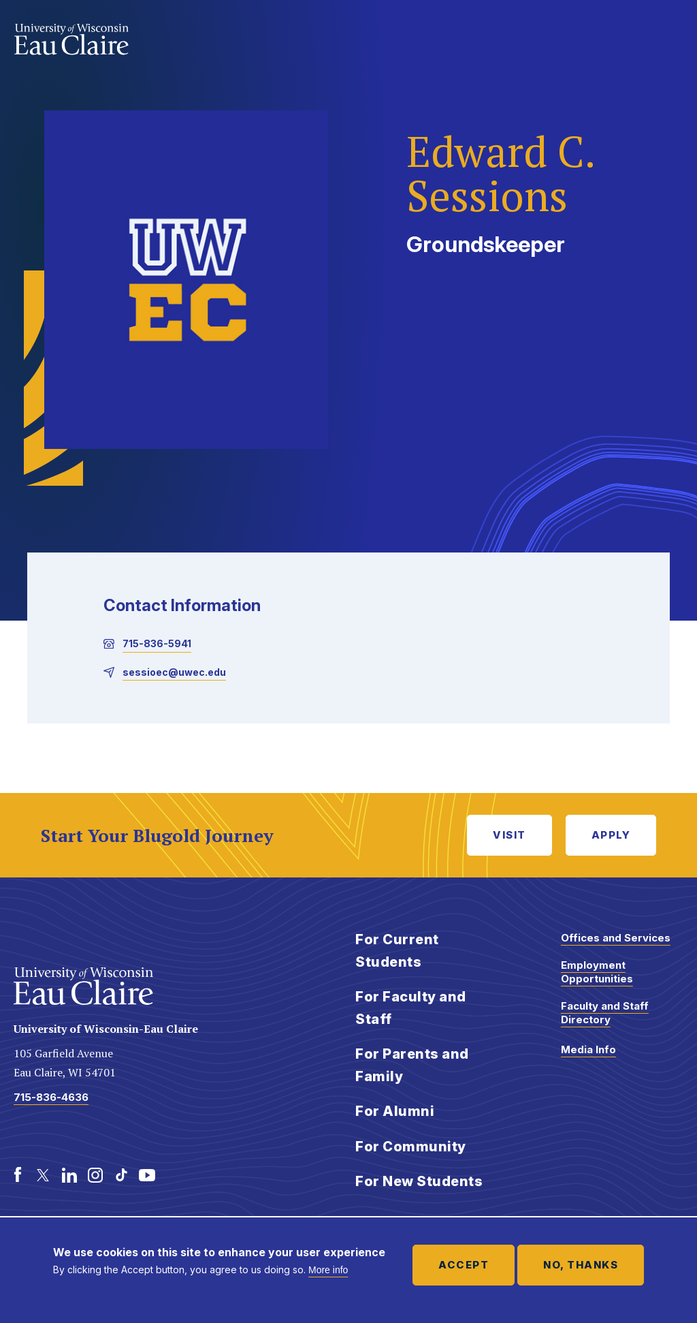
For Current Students (397, 950)
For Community (410, 1146)
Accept (463, 1264)
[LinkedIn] (69, 1175)
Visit (509, 834)
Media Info (588, 1049)
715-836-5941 (157, 643)
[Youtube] (147, 1175)
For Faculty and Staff (410, 1008)
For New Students (419, 1181)
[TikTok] (121, 1175)
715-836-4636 (51, 1097)
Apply (611, 834)
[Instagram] (95, 1175)
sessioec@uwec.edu (174, 672)
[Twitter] (43, 1175)
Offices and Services (615, 937)
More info (328, 1269)
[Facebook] (18, 1175)
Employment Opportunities (597, 972)
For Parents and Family (412, 1065)
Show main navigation (669, 36)
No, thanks (580, 1264)
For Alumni (394, 1111)
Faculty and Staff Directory (605, 1012)
